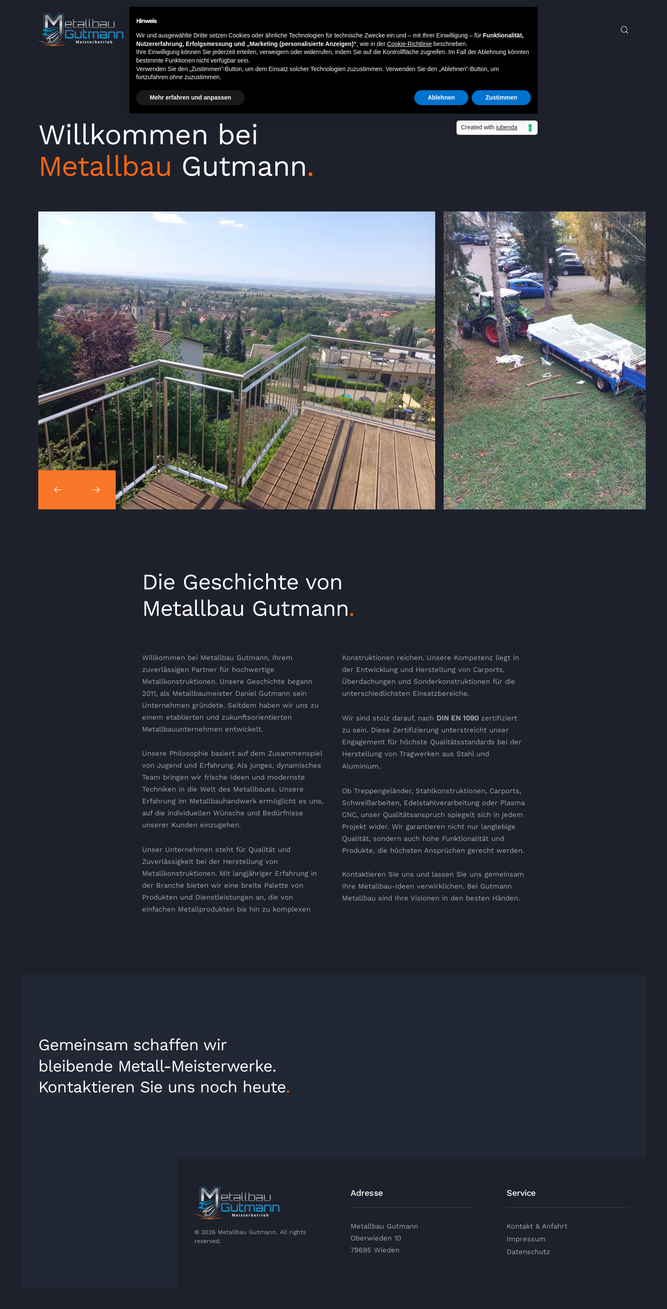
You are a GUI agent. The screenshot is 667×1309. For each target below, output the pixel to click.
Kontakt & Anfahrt (537, 1226)
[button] (624, 30)
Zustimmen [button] (501, 97)
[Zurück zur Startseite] (80, 30)
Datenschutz (528, 1252)
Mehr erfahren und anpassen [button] (190, 97)
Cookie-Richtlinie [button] (409, 43)
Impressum (526, 1239)
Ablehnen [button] (441, 97)
